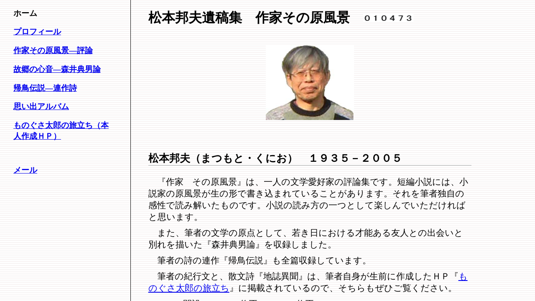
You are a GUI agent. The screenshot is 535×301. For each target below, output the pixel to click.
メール (25, 170)
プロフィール (37, 31)
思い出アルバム (41, 106)
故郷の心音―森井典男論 (57, 69)
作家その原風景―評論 (53, 50)
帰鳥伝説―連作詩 (45, 88)
